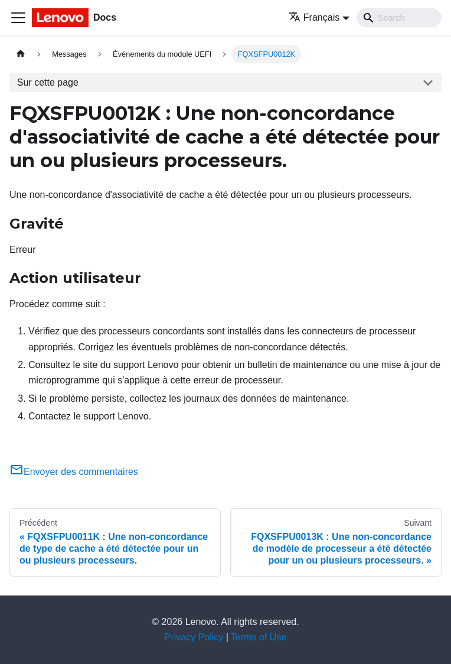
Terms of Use (258, 637)
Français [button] (314, 17)
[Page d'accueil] (20, 54)
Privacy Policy (194, 637)
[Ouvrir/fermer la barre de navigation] (18, 18)
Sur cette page (48, 82)
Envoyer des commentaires (73, 472)
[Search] (399, 17)
